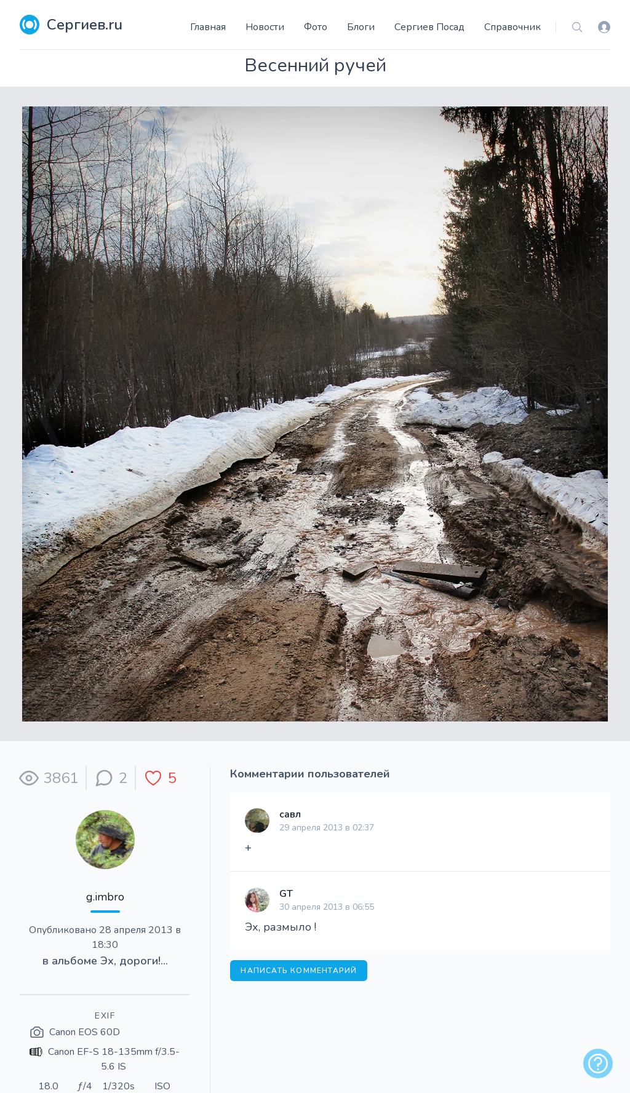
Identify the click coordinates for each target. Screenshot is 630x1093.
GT (286, 893)
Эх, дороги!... (134, 960)
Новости (264, 27)
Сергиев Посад (429, 27)
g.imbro (105, 896)
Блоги (361, 27)
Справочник (512, 27)
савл (290, 814)
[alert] (598, 1063)
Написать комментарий (299, 971)
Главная (208, 27)
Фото (315, 27)
